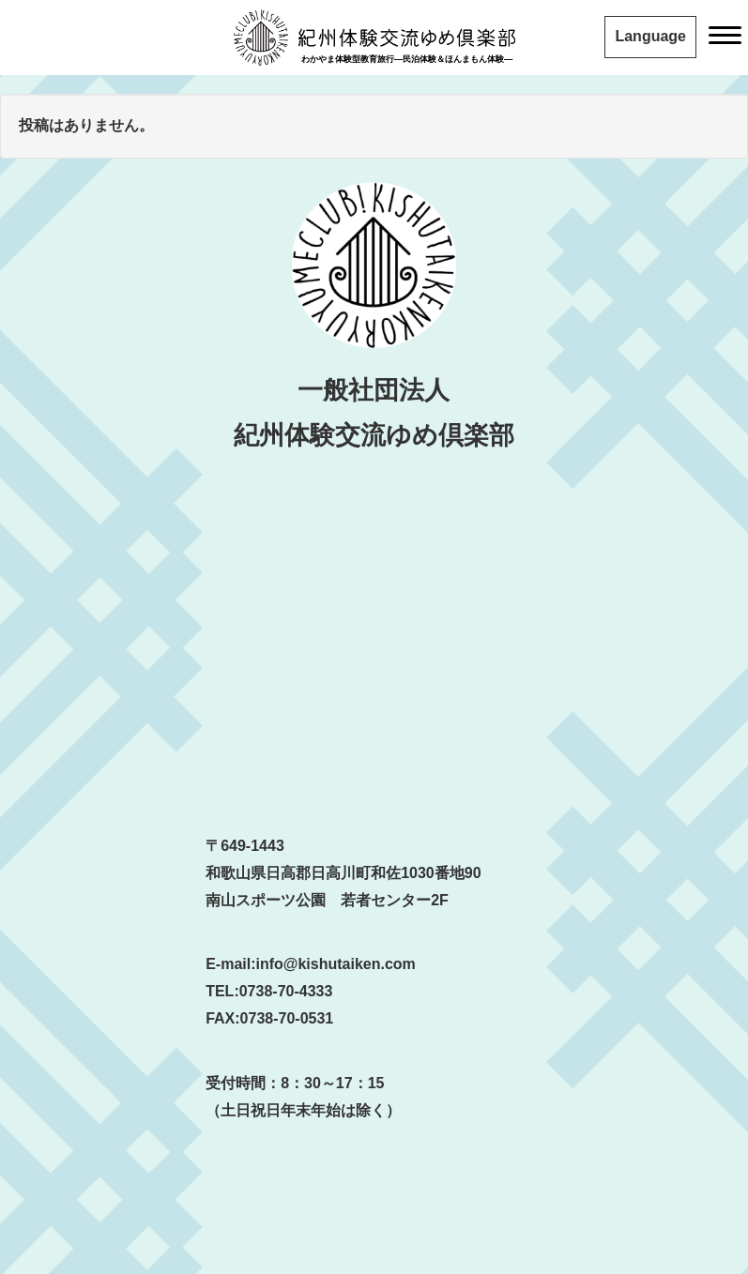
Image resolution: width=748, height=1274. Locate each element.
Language (650, 36)
